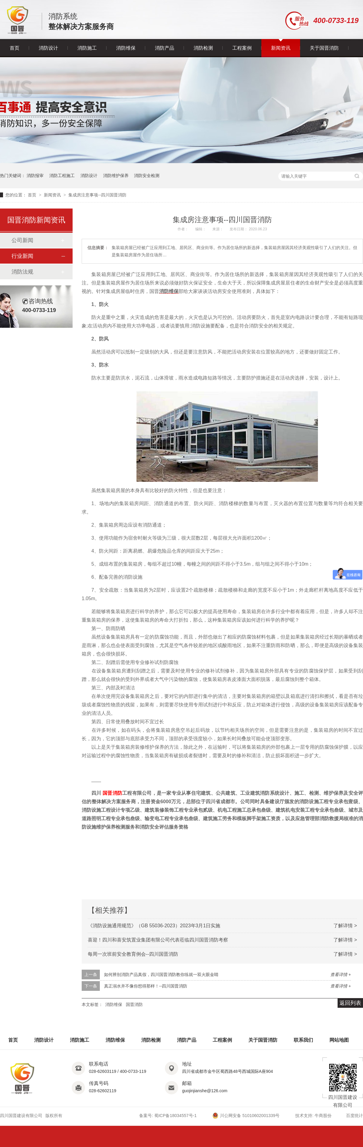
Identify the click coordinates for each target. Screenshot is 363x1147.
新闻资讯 (280, 48)
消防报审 (35, 175)
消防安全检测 (146, 175)
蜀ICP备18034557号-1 (175, 1115)
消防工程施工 (62, 175)
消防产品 (164, 48)
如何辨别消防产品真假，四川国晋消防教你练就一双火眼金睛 (161, 974)
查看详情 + (340, 974)
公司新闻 (22, 240)
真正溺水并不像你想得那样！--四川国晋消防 (145, 986)
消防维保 (126, 48)
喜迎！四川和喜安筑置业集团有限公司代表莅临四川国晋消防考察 (158, 939)
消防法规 (22, 272)
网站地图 (339, 1040)
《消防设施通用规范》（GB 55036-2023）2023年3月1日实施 (154, 925)
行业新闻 (22, 256)
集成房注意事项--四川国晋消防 (97, 194)
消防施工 (87, 48)
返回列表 (350, 1003)
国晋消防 (112, 793)
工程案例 (242, 48)
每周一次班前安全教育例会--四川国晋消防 (133, 954)
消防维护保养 (116, 175)
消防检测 (203, 48)
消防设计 (48, 48)
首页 (14, 48)
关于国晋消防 (324, 48)
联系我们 (303, 1040)
